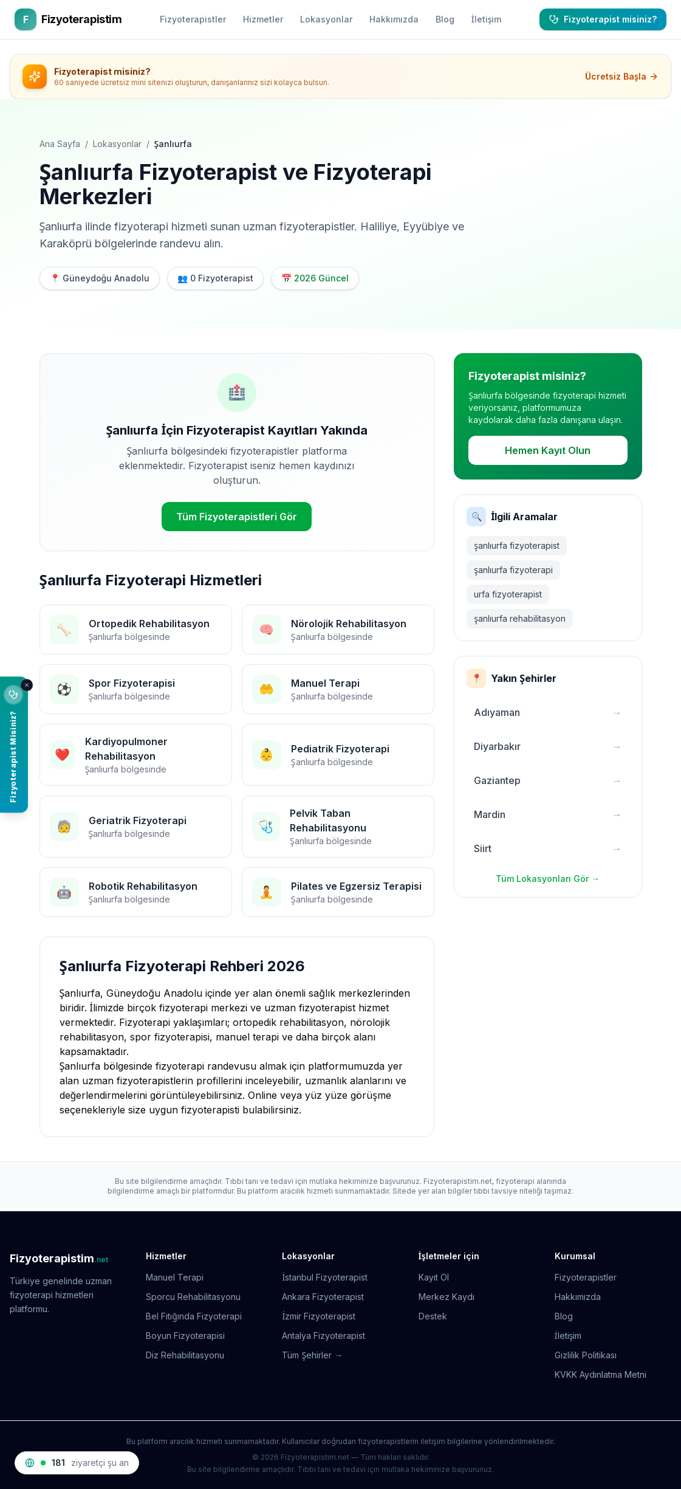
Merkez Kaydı (446, 1296)
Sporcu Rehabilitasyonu (193, 1296)
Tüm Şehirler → (312, 1355)
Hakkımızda (394, 19)
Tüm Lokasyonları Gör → (548, 878)
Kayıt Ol (434, 1277)
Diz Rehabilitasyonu (185, 1355)
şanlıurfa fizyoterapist (517, 545)
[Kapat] (27, 685)
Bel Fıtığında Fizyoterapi (194, 1316)
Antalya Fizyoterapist (323, 1335)
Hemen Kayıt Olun (547, 450)
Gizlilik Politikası (586, 1355)
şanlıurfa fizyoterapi (513, 570)
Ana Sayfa (59, 144)
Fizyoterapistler (193, 19)
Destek (433, 1316)
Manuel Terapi (175, 1277)
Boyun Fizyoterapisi (185, 1335)
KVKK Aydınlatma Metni (600, 1374)
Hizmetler (263, 19)
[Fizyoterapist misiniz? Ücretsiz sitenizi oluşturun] (14, 744)
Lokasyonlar (326, 19)
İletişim (486, 19)
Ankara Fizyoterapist (323, 1296)
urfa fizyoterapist (508, 594)
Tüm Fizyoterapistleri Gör (236, 517)
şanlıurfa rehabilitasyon (520, 618)
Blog (445, 19)
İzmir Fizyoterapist (318, 1316)
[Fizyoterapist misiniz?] (602, 19)
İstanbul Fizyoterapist (325, 1277)
